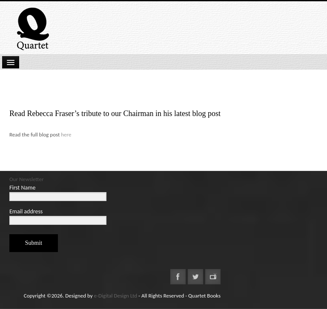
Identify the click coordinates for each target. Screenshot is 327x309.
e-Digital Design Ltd (116, 295)
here (66, 134)
